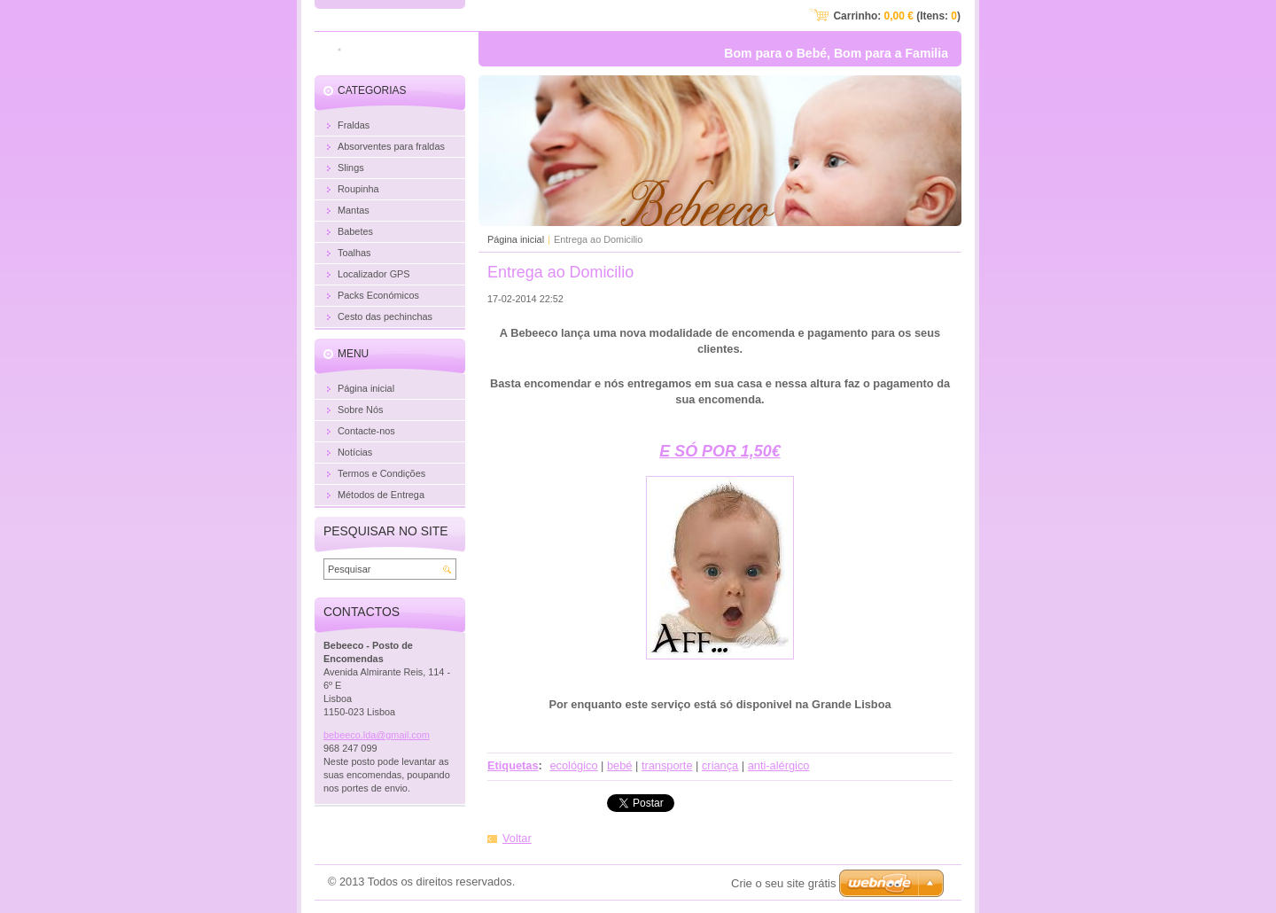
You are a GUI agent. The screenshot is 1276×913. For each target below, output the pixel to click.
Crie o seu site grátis (783, 883)
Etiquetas (513, 765)
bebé (619, 765)
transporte (667, 765)
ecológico (573, 765)
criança (720, 765)
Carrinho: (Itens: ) (897, 16)
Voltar (517, 838)
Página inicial (515, 239)
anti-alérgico (779, 765)
